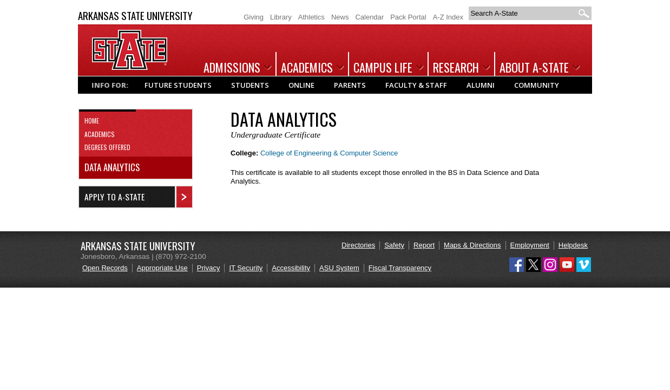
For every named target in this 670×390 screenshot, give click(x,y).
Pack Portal (408, 17)
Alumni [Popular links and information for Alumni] (481, 85)
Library (281, 17)
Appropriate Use (162, 268)
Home (91, 120)
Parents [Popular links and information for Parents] (350, 85)
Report (424, 245)
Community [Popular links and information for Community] (536, 85)
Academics (307, 67)
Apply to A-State (114, 196)
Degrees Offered (107, 147)
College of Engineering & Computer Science (329, 153)
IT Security (245, 268)
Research (456, 67)
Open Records (105, 268)
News (340, 17)
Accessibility (291, 268)
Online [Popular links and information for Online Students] (301, 85)
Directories (358, 245)
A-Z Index (448, 17)
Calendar (369, 17)
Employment (529, 245)
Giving (254, 17)
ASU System (339, 268)
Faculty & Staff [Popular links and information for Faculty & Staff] (416, 85)
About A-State (534, 67)
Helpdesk (573, 245)
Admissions (231, 67)
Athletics (311, 17)
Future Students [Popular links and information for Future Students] (178, 85)
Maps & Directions (472, 245)
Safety (394, 245)
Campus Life (382, 67)
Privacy (208, 268)
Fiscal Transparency (400, 268)
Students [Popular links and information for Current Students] (250, 85)
